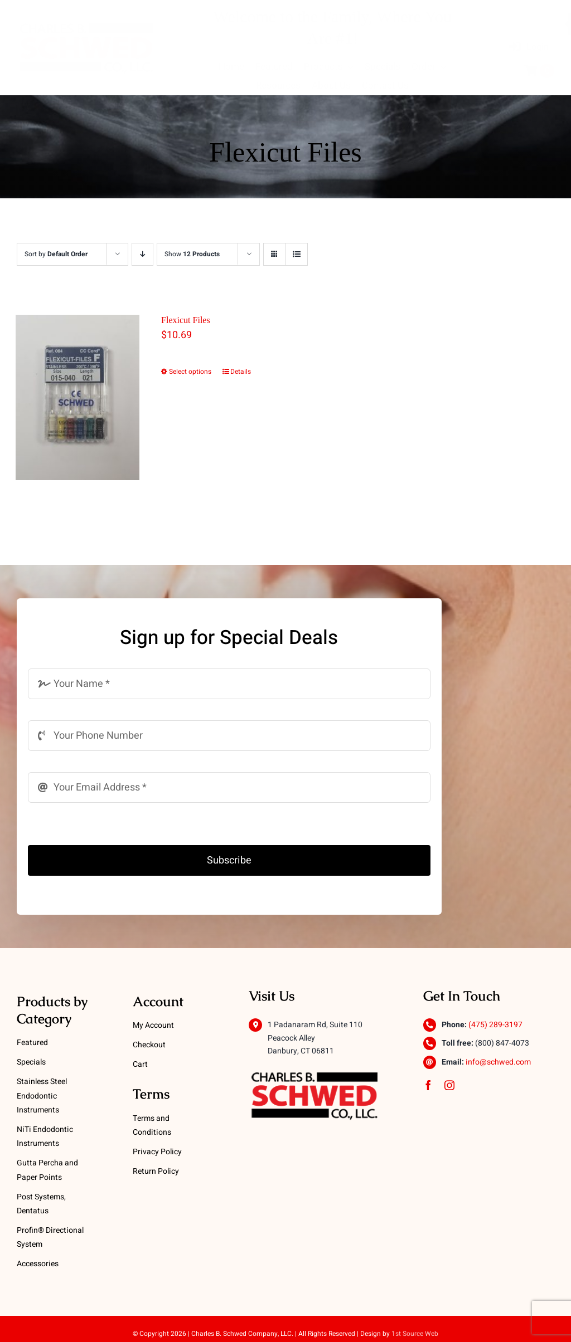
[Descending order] (142, 254)
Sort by (56, 254)
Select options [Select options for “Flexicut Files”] (190, 372)
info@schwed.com (498, 1062)
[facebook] (428, 1085)
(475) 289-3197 (495, 1025)
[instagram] (449, 1085)
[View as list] (296, 254)
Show (192, 254)
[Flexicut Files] (78, 397)
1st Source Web (414, 1334)
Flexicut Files (185, 320)
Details (240, 372)
